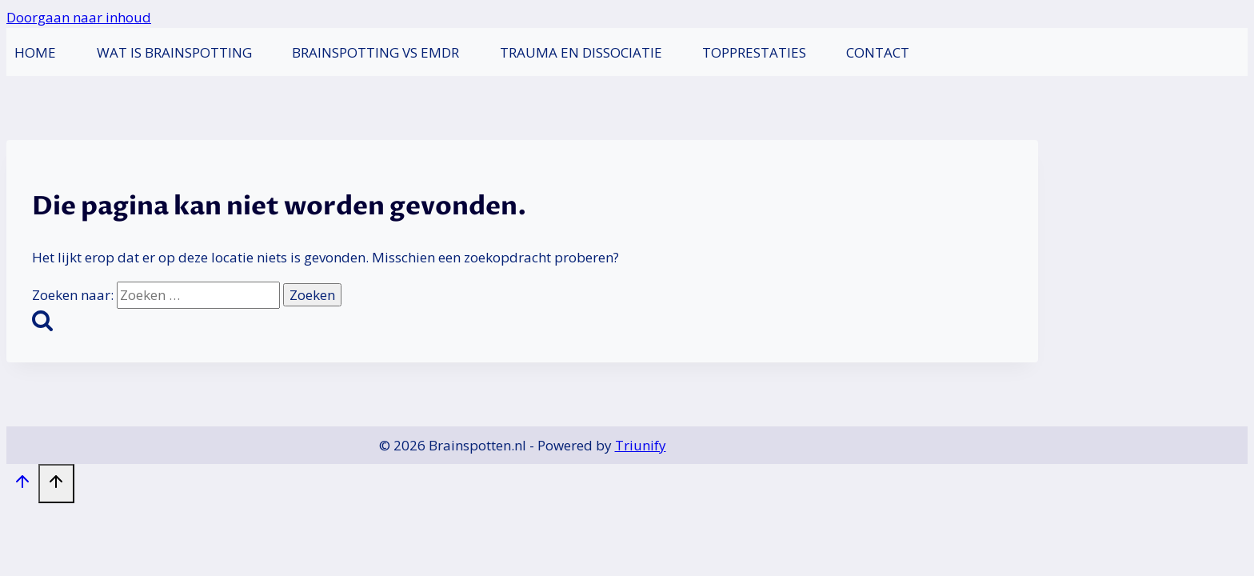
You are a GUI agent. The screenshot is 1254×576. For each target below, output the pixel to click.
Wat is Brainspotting (174, 52)
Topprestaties (754, 52)
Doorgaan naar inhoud (78, 17)
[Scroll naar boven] (22, 484)
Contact (877, 52)
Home (35, 52)
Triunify (640, 445)
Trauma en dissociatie (581, 52)
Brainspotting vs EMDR (375, 52)
